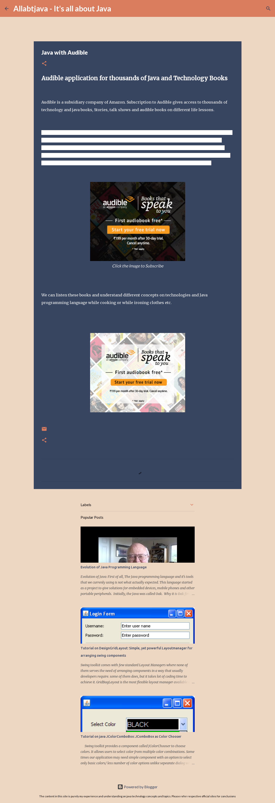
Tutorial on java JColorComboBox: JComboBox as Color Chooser (131, 736)
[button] (44, 64)
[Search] (118, 8)
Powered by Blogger (137, 786)
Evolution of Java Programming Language (114, 567)
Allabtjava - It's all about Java (62, 8)
